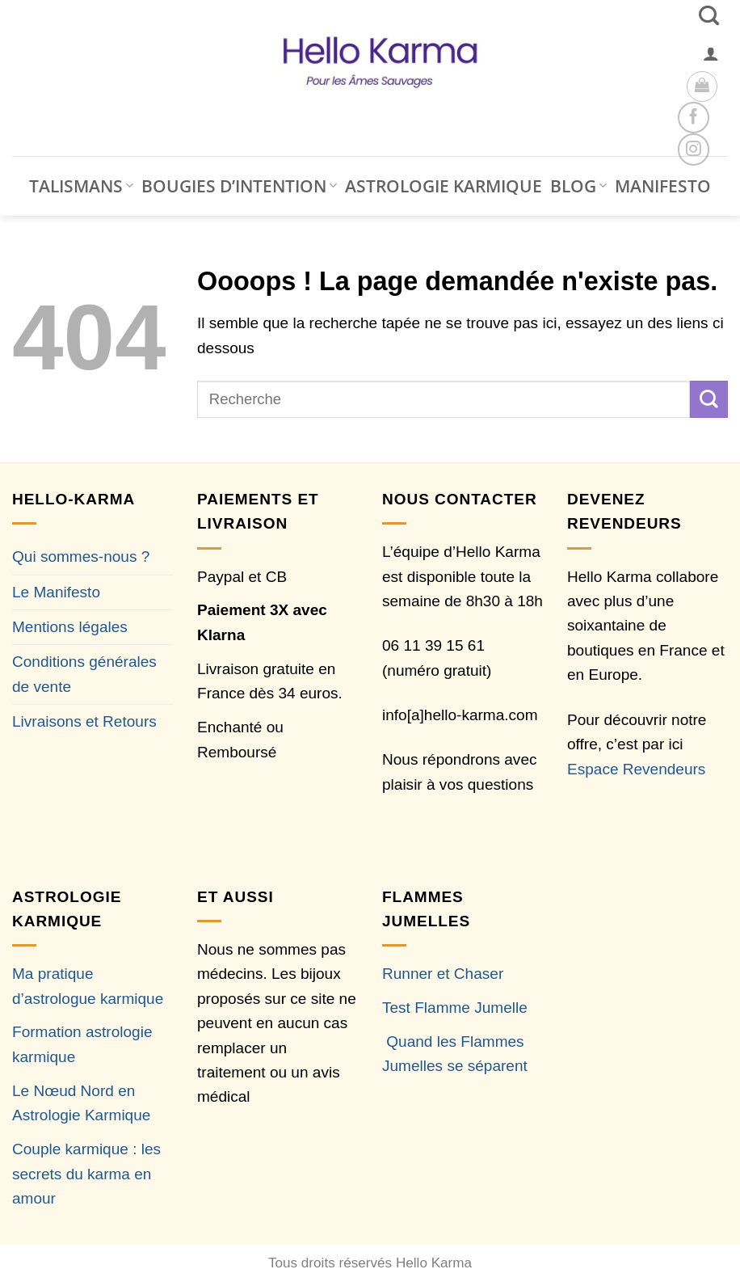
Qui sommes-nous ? (80, 556)
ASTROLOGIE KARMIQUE (443, 186)
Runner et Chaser (442, 973)
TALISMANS (81, 186)
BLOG (578, 186)
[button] (711, 53)
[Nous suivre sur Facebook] (693, 117)
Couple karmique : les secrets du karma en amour (86, 1174)
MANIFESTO (663, 186)
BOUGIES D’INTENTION (239, 186)
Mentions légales (70, 626)
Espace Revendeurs (636, 769)
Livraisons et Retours (84, 721)
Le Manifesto (56, 592)
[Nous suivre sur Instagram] (693, 149)
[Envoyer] (709, 399)
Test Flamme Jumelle (455, 1007)
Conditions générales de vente (84, 673)
